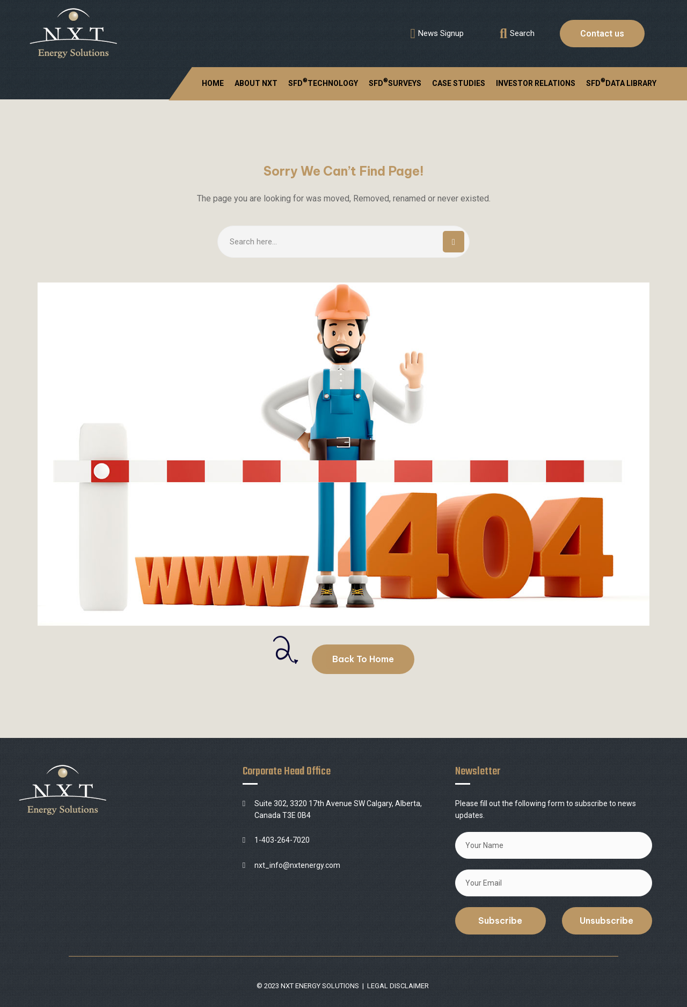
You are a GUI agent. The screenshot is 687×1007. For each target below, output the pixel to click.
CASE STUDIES (458, 83)
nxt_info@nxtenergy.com (297, 865)
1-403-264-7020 (282, 840)
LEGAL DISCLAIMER (398, 986)
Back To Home (363, 659)
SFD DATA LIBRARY (621, 82)
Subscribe (500, 920)
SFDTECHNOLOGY (323, 82)
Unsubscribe (606, 920)
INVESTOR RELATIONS (535, 83)
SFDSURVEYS (395, 82)
